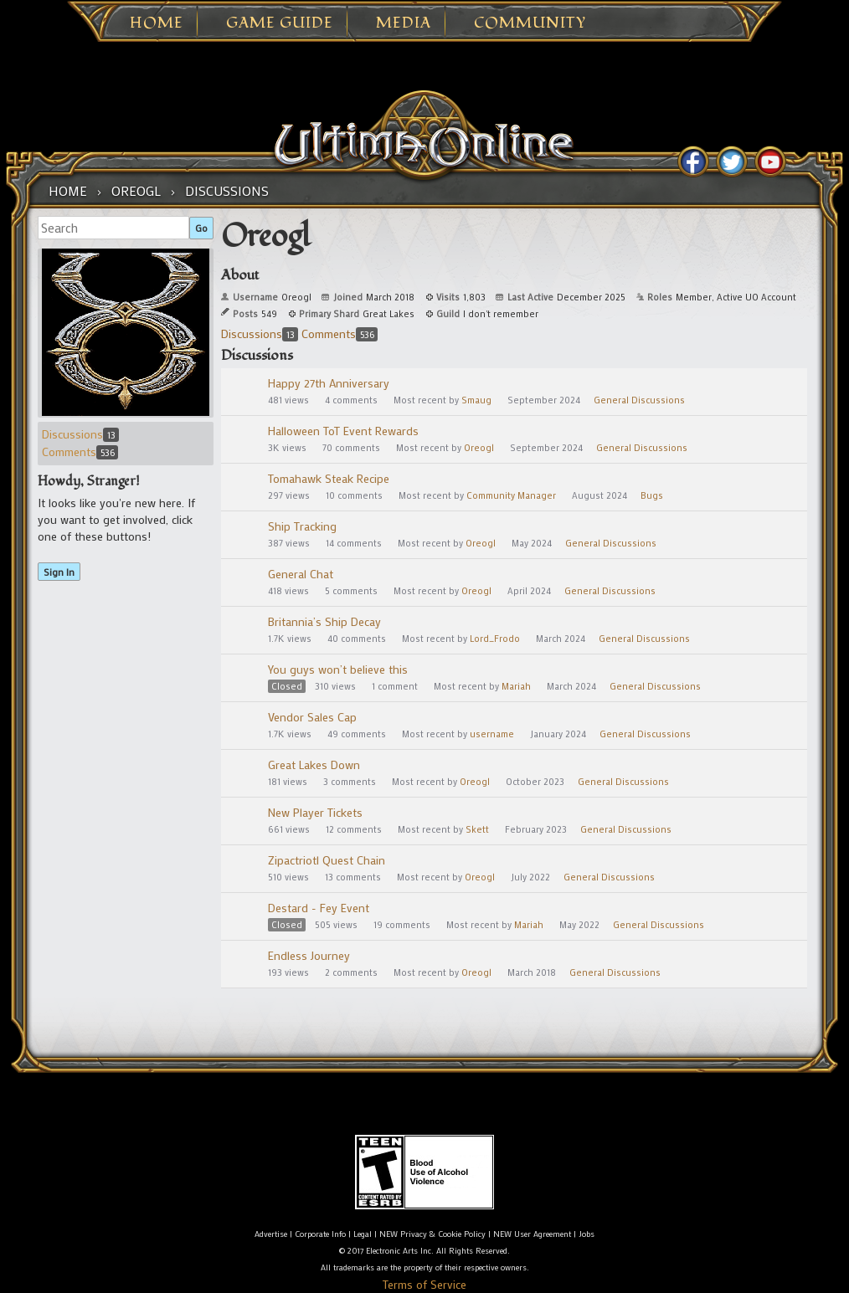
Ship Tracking (302, 526)
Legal (362, 1234)
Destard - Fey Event (318, 908)
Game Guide (279, 23)
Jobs (586, 1234)
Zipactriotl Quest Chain (326, 860)
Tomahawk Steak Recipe (328, 478)
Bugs (652, 495)
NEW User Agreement (532, 1234)
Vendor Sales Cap (312, 717)
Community (530, 23)
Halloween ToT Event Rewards (343, 431)
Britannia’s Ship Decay (324, 621)
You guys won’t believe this (338, 669)
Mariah (516, 686)
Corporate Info (320, 1234)
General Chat (300, 574)
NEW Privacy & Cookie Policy (432, 1234)
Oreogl (479, 448)
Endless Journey (309, 955)
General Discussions (639, 400)
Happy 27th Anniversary (328, 383)
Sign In (59, 571)
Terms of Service (424, 1284)
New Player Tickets (315, 812)
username (492, 734)
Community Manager (511, 495)
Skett (477, 829)
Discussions (80, 434)
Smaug (476, 400)
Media (403, 23)
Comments (80, 451)
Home (156, 23)
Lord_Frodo (495, 638)
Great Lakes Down (314, 764)
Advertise (271, 1234)
